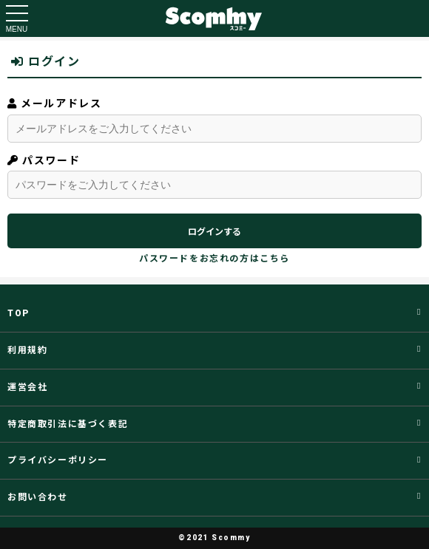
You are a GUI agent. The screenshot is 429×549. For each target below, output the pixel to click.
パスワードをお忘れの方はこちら (214, 258)
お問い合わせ (37, 497)
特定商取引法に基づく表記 (67, 424)
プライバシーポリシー (57, 460)
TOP (18, 313)
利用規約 (27, 350)
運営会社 (27, 387)
